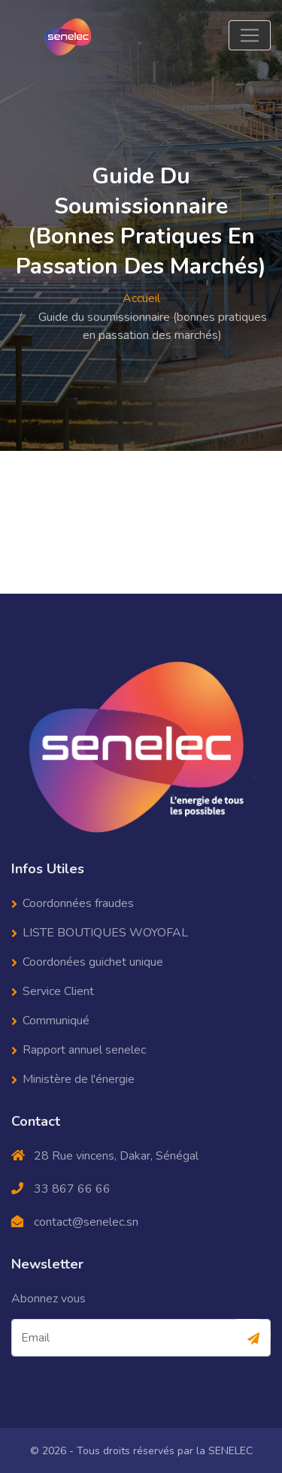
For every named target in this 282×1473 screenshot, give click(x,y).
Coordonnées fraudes (78, 902)
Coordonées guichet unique (93, 961)
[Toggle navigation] (250, 35)
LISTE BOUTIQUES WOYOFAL (105, 932)
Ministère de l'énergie (79, 1078)
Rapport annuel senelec (84, 1049)
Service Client (58, 990)
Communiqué (56, 1020)
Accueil (141, 298)
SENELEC (230, 1450)
